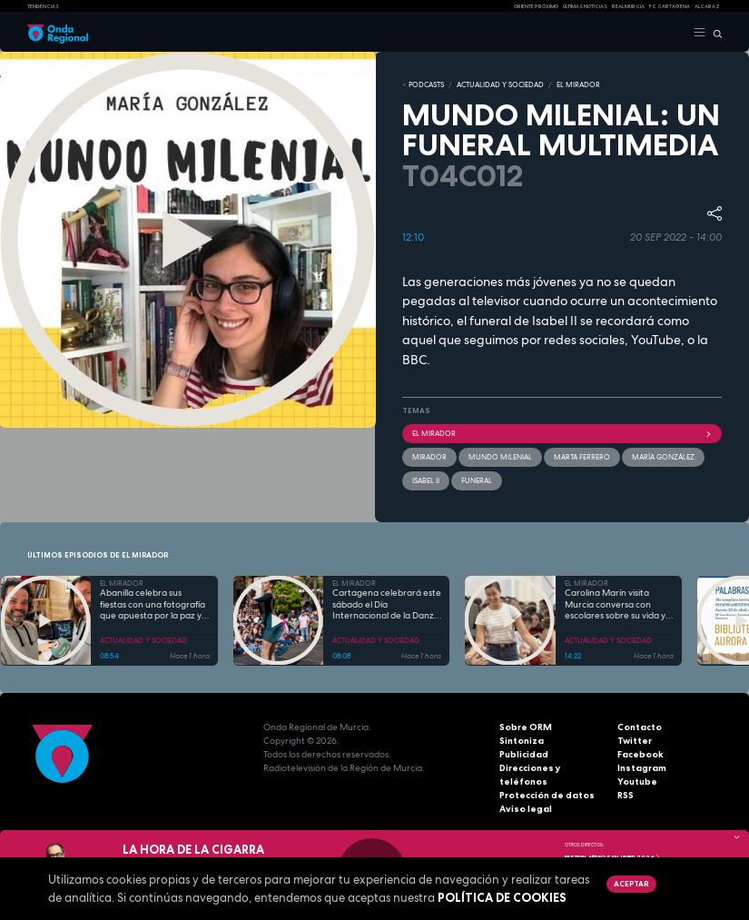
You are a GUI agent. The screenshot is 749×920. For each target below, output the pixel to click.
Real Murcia (628, 6)
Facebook (640, 754)
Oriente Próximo (536, 6)
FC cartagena (669, 6)
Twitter (634, 741)
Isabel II (425, 480)
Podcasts (426, 84)
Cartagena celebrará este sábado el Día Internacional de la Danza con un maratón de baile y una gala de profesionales (386, 605)
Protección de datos (547, 795)
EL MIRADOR (578, 84)
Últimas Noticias (585, 6)
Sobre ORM (525, 727)
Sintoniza (521, 741)
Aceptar (631, 883)
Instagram (641, 768)
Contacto (639, 727)
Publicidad (523, 754)
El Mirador (562, 433)
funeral (476, 480)
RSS (625, 795)
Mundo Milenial (500, 456)
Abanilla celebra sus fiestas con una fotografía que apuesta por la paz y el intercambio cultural (152, 605)
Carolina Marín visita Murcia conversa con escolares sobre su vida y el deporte (615, 605)
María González (663, 456)
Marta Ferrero (582, 456)
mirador (429, 456)
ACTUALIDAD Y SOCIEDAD (500, 84)
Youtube (637, 781)
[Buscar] (714, 32)
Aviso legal (525, 809)
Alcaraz (707, 6)
